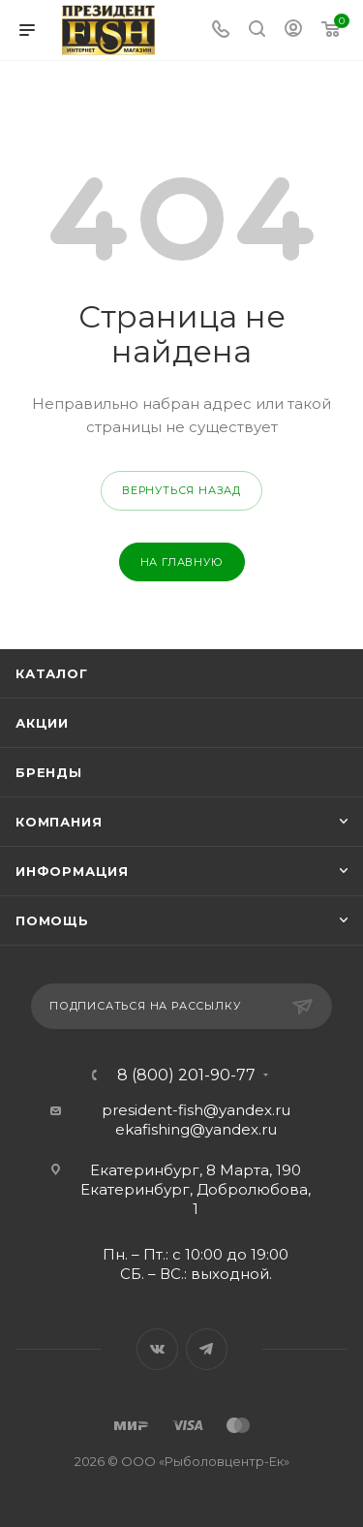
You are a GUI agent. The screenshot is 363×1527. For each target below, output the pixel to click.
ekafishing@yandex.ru (196, 1129)
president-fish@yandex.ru (196, 1110)
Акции (42, 723)
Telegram (206, 1349)
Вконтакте (157, 1349)
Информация (72, 871)
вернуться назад (181, 490)
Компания (58, 821)
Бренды (48, 772)
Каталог (51, 673)
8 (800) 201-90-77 (186, 1075)
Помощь (52, 920)
